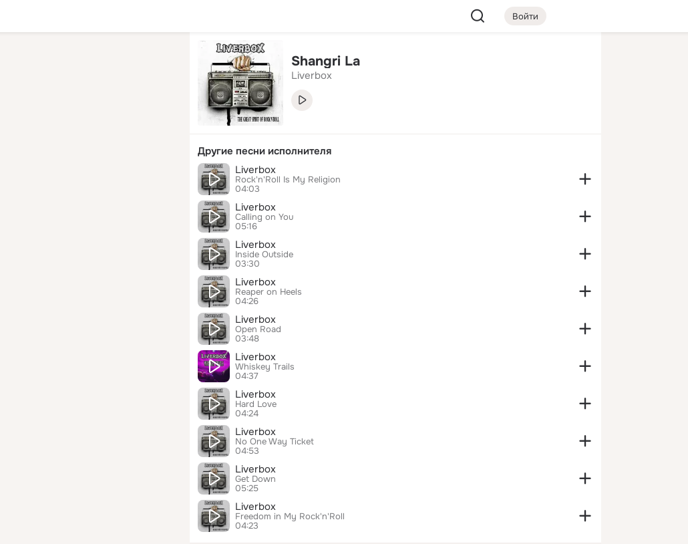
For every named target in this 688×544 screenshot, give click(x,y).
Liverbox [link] (311, 75)
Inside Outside (264, 254)
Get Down (255, 479)
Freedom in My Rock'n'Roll (290, 516)
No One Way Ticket (274, 441)
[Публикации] (32, 123)
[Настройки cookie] (91, 526)
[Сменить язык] (91, 469)
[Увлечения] (90, 64)
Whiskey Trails (265, 367)
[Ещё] (91, 440)
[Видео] (149, 123)
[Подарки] (32, 181)
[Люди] (90, 123)
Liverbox (255, 169)
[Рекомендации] (90, 240)
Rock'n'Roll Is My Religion (288, 179)
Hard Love (256, 404)
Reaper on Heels (268, 292)
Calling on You (264, 217)
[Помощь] (32, 240)
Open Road (258, 329)
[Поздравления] (90, 181)
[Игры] (149, 181)
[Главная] (32, 64)
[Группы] (149, 64)
